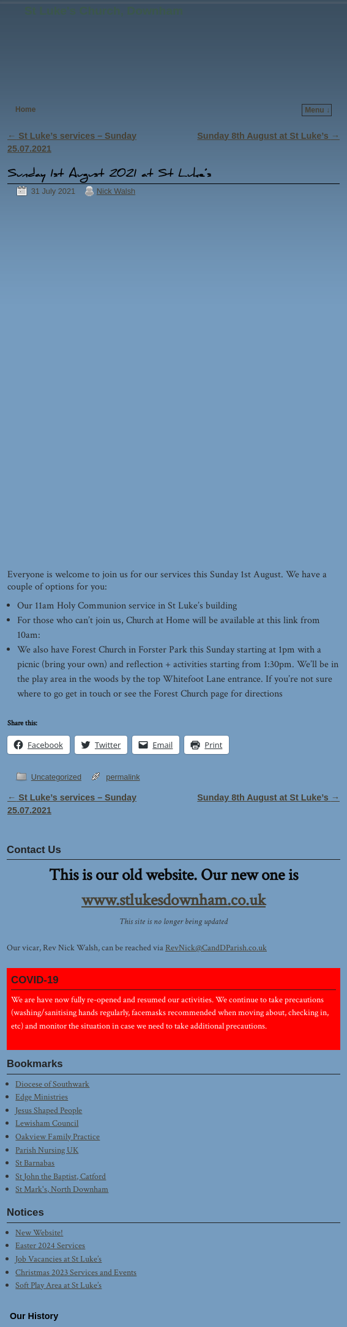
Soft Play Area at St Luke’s (58, 1285)
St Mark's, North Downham (61, 1189)
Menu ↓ (317, 110)
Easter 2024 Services (50, 1245)
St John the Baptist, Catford (60, 1176)
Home (25, 109)
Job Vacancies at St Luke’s (58, 1259)
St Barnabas (34, 1163)
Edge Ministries (41, 1097)
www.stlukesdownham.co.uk (173, 900)
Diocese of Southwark (52, 1084)
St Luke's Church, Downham (103, 10)
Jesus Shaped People (48, 1110)
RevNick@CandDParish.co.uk (216, 947)
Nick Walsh (116, 191)
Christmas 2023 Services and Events (75, 1272)
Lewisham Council (46, 1123)
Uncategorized (56, 777)
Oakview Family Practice (57, 1136)
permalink (123, 777)
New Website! (39, 1232)
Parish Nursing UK (46, 1150)
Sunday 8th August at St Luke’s (268, 136)
